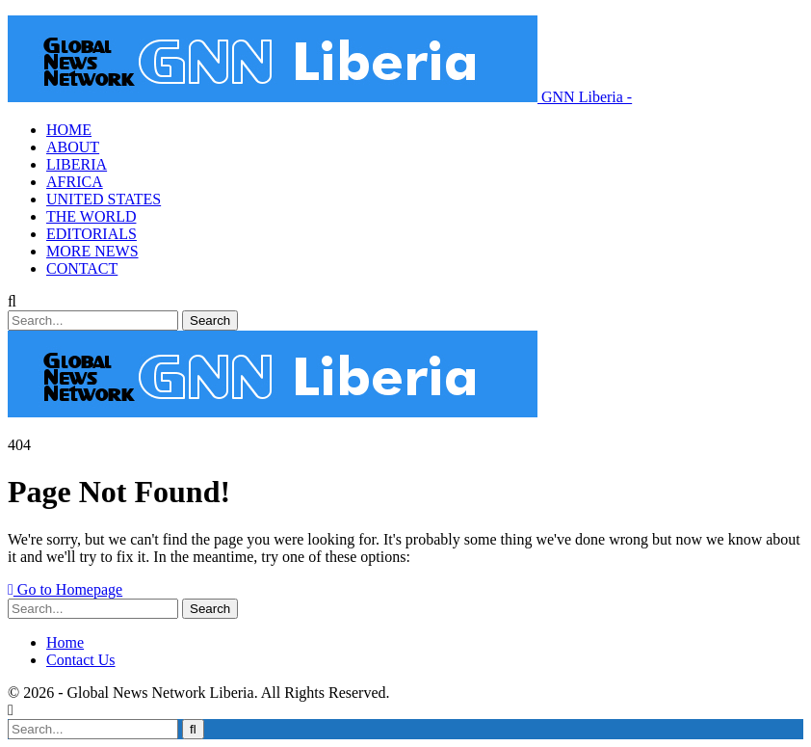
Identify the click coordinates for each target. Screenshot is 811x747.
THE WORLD (91, 216)
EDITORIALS (91, 234)
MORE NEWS (92, 251)
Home (65, 642)
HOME (69, 129)
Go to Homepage (65, 589)
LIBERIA (76, 164)
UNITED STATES (103, 199)
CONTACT (82, 268)
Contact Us (81, 660)
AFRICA (74, 181)
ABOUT (72, 147)
